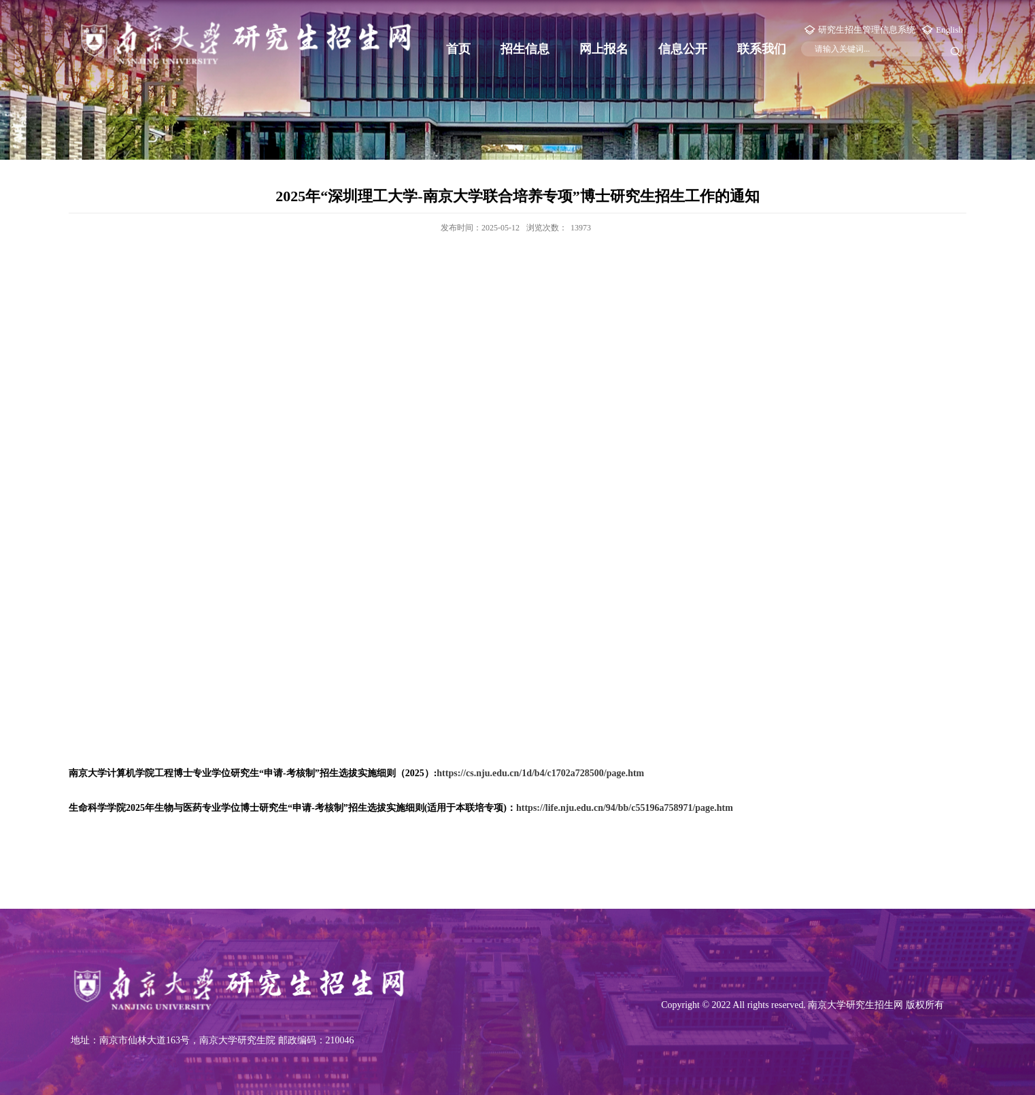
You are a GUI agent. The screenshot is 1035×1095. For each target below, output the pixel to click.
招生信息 (524, 49)
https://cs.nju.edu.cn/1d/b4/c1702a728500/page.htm (540, 773)
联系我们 (761, 49)
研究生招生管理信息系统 (866, 29)
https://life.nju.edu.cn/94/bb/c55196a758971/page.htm (624, 808)
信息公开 (682, 49)
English (949, 29)
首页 (458, 49)
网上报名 (603, 49)
